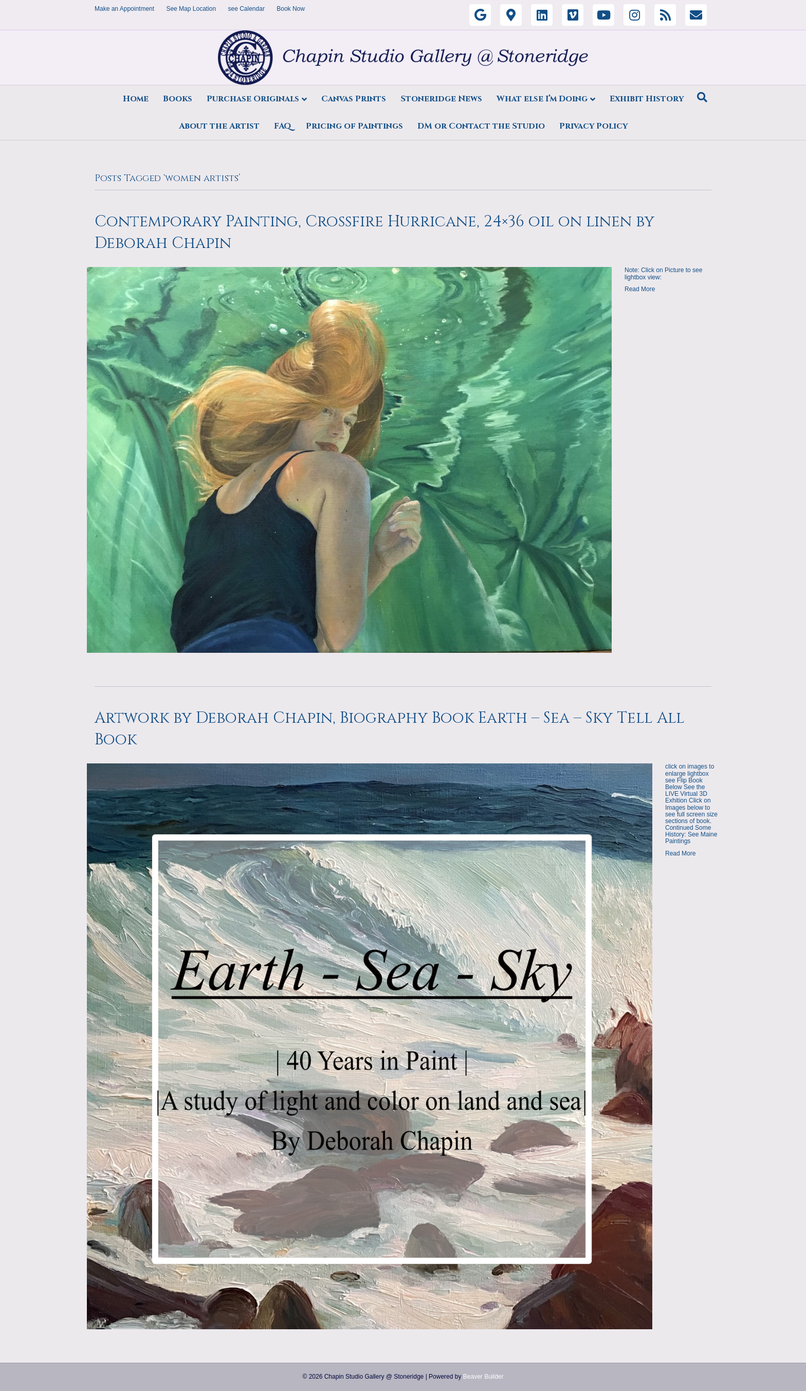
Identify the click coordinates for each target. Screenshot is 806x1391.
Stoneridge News (441, 98)
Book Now (291, 8)
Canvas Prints (353, 98)
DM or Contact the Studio (481, 126)
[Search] (702, 97)
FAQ (282, 126)
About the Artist (219, 126)
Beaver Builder (483, 1376)
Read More (640, 289)
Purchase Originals (253, 98)
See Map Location (191, 8)
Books (177, 98)
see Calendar (246, 8)
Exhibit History (647, 98)
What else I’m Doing (542, 98)
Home (136, 98)
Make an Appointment (124, 8)
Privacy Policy (593, 126)
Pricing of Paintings (354, 126)
